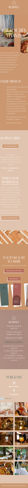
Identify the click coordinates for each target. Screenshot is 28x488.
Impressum (13, 486)
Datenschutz (21, 486)
